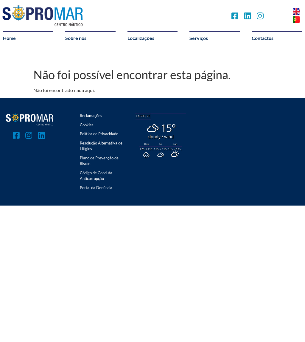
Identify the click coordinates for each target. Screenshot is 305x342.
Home (9, 38)
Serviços (198, 38)
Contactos (262, 38)
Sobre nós (75, 38)
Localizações (140, 38)
